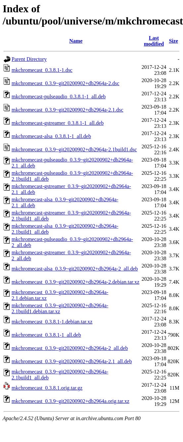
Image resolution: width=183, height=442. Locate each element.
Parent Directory (29, 59)
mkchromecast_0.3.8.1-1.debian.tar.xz (52, 321)
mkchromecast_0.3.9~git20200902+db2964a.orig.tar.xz (70, 401)
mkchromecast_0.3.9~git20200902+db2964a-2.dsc (65, 83)
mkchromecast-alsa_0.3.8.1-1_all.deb (51, 136)
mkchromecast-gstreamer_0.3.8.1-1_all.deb (58, 123)
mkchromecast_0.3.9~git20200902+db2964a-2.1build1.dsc (74, 149)
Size (173, 41)
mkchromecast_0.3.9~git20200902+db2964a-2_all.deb (70, 348)
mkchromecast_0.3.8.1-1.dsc (42, 70)
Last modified (154, 41)
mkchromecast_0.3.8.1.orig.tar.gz (47, 388)
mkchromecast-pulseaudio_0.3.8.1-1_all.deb (59, 96)
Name (75, 41)
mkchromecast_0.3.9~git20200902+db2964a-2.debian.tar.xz (75, 282)
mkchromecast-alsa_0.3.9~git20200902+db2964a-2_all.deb (75, 268)
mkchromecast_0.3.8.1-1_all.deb (46, 335)
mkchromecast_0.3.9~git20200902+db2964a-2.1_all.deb (72, 361)
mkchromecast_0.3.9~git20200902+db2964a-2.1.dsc (67, 110)
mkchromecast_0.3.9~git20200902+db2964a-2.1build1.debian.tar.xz (60, 308)
